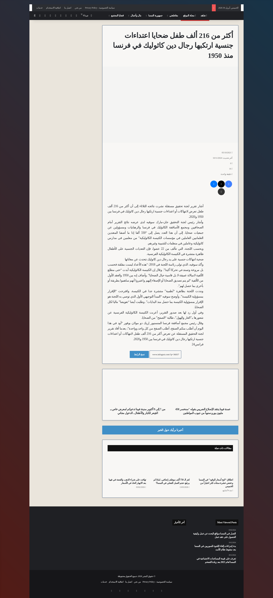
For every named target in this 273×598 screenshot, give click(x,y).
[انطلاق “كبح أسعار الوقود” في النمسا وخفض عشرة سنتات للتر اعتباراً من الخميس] (214, 465)
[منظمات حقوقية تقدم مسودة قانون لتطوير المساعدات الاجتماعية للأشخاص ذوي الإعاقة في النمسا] (146, 543)
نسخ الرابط (139, 354)
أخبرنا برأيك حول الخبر (170, 430)
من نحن (78, 7)
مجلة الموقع (189, 15)
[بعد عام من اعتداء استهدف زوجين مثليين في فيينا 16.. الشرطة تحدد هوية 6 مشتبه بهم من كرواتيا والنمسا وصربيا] (162, 533)
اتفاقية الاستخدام (53, 7)
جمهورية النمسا (155, 15)
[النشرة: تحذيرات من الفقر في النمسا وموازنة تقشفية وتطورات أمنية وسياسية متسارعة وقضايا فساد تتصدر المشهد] (178, 543)
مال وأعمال (136, 15)
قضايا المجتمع (117, 15)
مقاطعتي (173, 15)
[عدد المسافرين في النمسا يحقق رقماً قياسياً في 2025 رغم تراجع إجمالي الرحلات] (178, 533)
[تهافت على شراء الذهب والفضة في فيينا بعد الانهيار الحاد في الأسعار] (127, 465)
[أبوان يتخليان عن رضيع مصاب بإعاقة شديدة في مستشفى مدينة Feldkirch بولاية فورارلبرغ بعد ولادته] (146, 533)
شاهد (204, 15)
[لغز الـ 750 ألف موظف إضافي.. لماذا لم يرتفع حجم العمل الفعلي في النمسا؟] (170, 465)
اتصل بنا (67, 7)
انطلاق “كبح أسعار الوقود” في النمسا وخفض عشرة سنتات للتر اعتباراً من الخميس (216, 483)
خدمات (39, 7)
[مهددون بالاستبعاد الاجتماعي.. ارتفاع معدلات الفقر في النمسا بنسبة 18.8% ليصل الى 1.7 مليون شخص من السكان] (162, 543)
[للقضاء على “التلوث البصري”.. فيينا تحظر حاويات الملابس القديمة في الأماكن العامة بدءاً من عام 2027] (162, 553)
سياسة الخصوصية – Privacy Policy (100, 7)
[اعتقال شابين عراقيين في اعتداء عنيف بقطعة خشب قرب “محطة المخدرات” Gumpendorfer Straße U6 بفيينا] (178, 553)
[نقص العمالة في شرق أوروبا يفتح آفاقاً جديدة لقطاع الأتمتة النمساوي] (146, 553)
